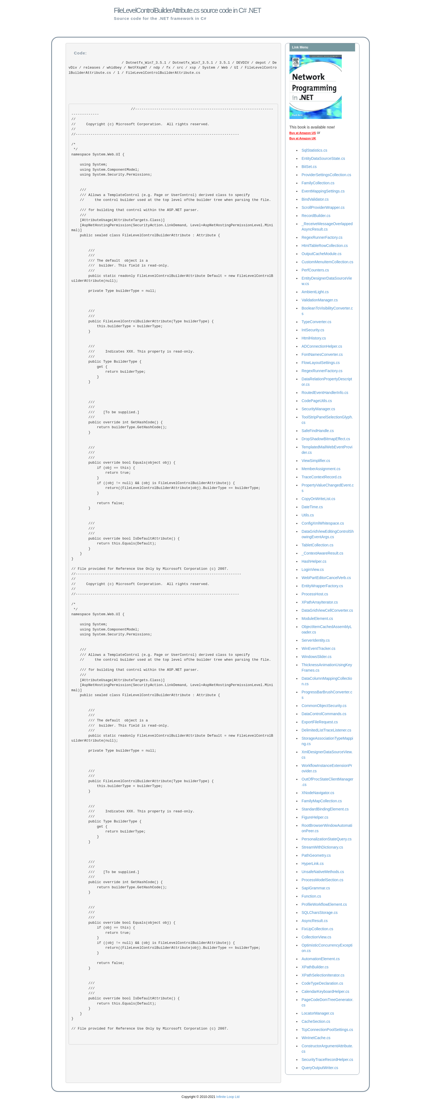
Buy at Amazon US (302, 132)
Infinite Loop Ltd (227, 1097)
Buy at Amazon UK (302, 138)
